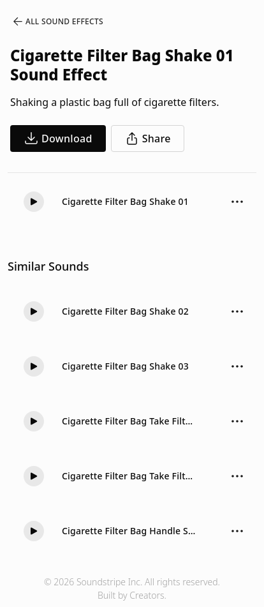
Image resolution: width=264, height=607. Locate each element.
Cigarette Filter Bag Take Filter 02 (129, 421)
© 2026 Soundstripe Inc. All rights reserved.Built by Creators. (132, 588)
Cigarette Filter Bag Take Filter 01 (129, 476)
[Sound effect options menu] (237, 201)
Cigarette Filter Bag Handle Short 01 (129, 531)
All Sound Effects (57, 21)
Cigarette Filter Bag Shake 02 (125, 311)
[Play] (34, 201)
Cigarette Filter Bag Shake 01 (125, 201)
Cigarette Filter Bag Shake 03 (125, 366)
